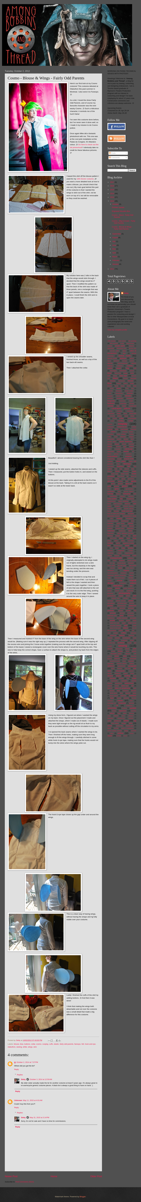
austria (130, 366)
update (133, 708)
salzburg (131, 635)
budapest (130, 398)
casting (119, 411)
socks (125, 658)
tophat (119, 698)
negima (126, 570)
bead (109, 373)
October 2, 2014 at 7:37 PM (27, 1062)
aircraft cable (114, 351)
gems (123, 479)
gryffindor (110, 491)
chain (119, 413)
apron (132, 358)
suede (121, 678)
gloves (120, 483)
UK (117, 706)
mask (134, 555)
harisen (122, 496)
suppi (134, 678)
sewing (19, 1047)
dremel (131, 444)
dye (124, 446)
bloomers (121, 381)
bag (127, 368)
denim (119, 439)
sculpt (129, 643)
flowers (126, 471)
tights (134, 693)
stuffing (127, 676)
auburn (119, 366)
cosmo (38, 1044)
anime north (124, 356)
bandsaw (123, 371)
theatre (133, 690)
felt (83, 1044)
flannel (127, 469)
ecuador (117, 449)
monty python (132, 560)
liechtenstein (118, 545)
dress (109, 446)
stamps (119, 668)
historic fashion (129, 506)
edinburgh (129, 449)
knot (124, 536)
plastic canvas (120, 601)
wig (135, 721)
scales (116, 640)
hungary (131, 513)
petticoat (130, 591)
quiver (128, 620)
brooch (109, 396)
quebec (121, 620)
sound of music (115, 661)
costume (110, 427)
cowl (116, 429)
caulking (130, 411)
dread (124, 444)
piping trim (115, 598)
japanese (110, 526)
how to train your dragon (116, 513)
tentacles (125, 690)
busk (131, 401)
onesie (109, 580)
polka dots (113, 608)
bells (132, 373)
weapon (130, 716)
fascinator (110, 466)
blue (21, 1044)
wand (116, 716)
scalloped (124, 640)
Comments (114, 158)
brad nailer (129, 391)
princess (131, 613)
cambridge (123, 403)
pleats (131, 601)
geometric (131, 479)
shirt (134, 649)
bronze (130, 393)
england (128, 456)
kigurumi (110, 533)
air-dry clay (132, 348)
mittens (121, 560)
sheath (109, 649)
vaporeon (122, 711)
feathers (120, 466)
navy (120, 568)
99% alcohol (114, 343)
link (135, 545)
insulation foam (112, 521)
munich (130, 563)
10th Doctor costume (85, 179)
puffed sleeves (122, 618)
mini (108, 560)
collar (33, 1044)
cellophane (110, 413)
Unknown (18, 1100)
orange (119, 580)
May (114, 249)
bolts (132, 383)
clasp (126, 416)
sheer (127, 649)
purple (112, 620)
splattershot (121, 666)
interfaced (124, 521)
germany (110, 481)
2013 (112, 197)
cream (113, 432)
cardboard (132, 406)
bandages (113, 371)
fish (121, 469)
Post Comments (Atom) (25, 1182)
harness (131, 496)
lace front (113, 538)
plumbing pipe (122, 603)
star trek (127, 668)
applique (123, 358)
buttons (27, 1044)
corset (130, 421)
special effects (121, 663)
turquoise (122, 703)
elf (133, 451)
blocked (133, 378)
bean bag (118, 373)
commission (132, 418)
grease (116, 486)
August (115, 237)
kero (130, 531)
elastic (56, 1044)
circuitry (112, 416)
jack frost (120, 523)
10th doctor (111, 341)
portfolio (110, 610)
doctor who (111, 441)
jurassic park (120, 528)
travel (120, 700)
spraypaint (132, 666)
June (114, 245)
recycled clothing (115, 625)
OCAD (130, 578)
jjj (15, 1062)
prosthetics (110, 618)
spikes (132, 663)
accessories (130, 343)
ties (121, 693)
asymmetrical (122, 363)
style (134, 676)
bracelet (110, 391)
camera (131, 403)
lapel (128, 538)
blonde (112, 381)
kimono (110, 536)
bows (119, 388)
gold (109, 486)
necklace (110, 570)
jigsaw (131, 526)
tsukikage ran (111, 703)
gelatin (117, 479)
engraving (110, 459)
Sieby (23, 1079)
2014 (112, 193)
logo (116, 548)
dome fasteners (126, 441)
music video (111, 565)
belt (108, 376)
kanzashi (130, 528)
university (111, 708)
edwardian (110, 451)
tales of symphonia (122, 688)
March (115, 257)
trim (131, 700)
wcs (123, 716)
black (115, 378)
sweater (124, 681)
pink (134, 596)
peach (109, 591)
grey (117, 488)
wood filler (119, 726)
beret (114, 376)
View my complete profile (117, 330)
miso (114, 560)
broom (119, 396)
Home (54, 1176)
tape (134, 688)
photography (124, 593)
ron (133, 630)
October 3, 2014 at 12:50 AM (41, 1079)
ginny (113, 483)
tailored (109, 688)
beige (125, 373)
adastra (131, 346)
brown (128, 396)
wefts (109, 721)
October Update (118, 207)
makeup (110, 553)
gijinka (133, 481)
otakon (133, 583)
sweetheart (118, 683)
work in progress (127, 728)
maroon (116, 555)
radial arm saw (114, 623)
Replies (20, 1075)
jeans (117, 526)
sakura (121, 635)
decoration (110, 439)
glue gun (129, 484)
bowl (111, 388)
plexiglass (110, 603)
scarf (132, 640)
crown (131, 434)
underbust (129, 705)
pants (117, 588)
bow (134, 386)
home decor (128, 508)
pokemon (132, 606)
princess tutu (112, 615)
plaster (125, 598)
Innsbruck (129, 518)
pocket (110, 606)
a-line (122, 343)
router (116, 633)
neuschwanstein (112, 573)
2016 (112, 186)
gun (119, 491)
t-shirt (117, 686)
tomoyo (123, 695)
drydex (118, 446)
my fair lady (122, 565)
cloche (115, 418)
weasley (110, 718)
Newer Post (11, 1176)
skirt (124, 656)
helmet (127, 503)
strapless (117, 673)
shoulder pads (116, 653)
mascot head (126, 555)
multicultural (121, 563)
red (125, 625)
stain (112, 668)
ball (135, 368)
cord (112, 421)
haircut (118, 494)
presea (112, 613)
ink (111, 518)
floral (117, 471)
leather (110, 543)
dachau (123, 436)
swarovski (114, 681)
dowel (109, 444)
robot (127, 630)
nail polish (132, 565)
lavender (131, 541)
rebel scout (132, 623)
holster (119, 508)
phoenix (110, 593)
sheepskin (119, 649)
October (115, 204)
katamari (110, 531)
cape (124, 406)
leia (108, 546)
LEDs (118, 543)
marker (109, 555)
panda (109, 588)
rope (108, 633)
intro (132, 521)
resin (134, 625)
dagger (131, 436)
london (130, 548)
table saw (124, 686)
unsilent (124, 708)
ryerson (133, 633)
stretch (110, 676)
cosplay (45, 1044)
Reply (16, 1069)
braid (109, 393)
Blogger (83, 1197)
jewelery (124, 526)
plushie (132, 603)
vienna (131, 713)
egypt (118, 451)
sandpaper (126, 638)
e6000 (131, 446)
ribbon (125, 628)
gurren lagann (128, 491)
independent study (129, 516)
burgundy (111, 401)
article (132, 361)
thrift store (113, 693)
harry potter (112, 499)
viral (108, 716)
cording (121, 421)
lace (134, 536)
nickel (132, 573)
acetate (109, 346)
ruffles (123, 633)
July (114, 241)
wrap (126, 731)
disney (126, 439)
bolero (126, 383)
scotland (121, 643)
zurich (125, 736)
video (124, 713)
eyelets (110, 461)
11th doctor (122, 341)
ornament (123, 583)
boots (122, 386)
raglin (123, 623)
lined (127, 546)
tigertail (128, 693)
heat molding (123, 501)
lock (111, 548)
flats (132, 469)
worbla (116, 728)
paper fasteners (129, 588)
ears (109, 449)
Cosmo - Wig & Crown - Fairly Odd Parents (123, 222)
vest (119, 713)
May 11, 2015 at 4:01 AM (32, 1100)
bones (109, 386)
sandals (109, 638)
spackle (131, 661)
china (125, 413)
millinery (130, 558)
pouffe (128, 610)
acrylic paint (120, 346)
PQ (135, 610)
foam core (124, 474)
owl (131, 586)
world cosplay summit (114, 731)
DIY (132, 439)
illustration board (113, 516)
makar (131, 550)
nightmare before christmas (116, 575)
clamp (119, 416)
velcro (112, 713)
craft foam (124, 429)
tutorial (131, 703)
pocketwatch (122, 605)
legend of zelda (128, 543)
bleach (125, 378)
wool (109, 728)
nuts (108, 578)
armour (116, 361)
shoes (120, 651)
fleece (109, 471)
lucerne (110, 550)
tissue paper (114, 695)
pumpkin (133, 618)
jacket (130, 523)
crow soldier (121, 434)
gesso (120, 481)
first (116, 469)
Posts (112, 153)
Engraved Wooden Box (121, 211)
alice (124, 351)
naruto (112, 568)
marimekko (129, 553)
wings (30, 1047)
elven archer (113, 454)
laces (121, 538)
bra (133, 388)
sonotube (133, 658)
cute (115, 436)
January (115, 264)
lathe (122, 541)
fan (118, 464)
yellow (120, 733)
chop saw (133, 413)
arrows (125, 361)
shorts (134, 651)
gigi (127, 481)
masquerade (116, 558)
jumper (109, 528)
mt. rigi (112, 563)
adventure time (121, 348)
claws (132, 416)
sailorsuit (113, 635)
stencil (131, 671)
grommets (129, 489)
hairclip (110, 494)
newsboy (123, 573)
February (116, 260)
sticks (109, 673)
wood (109, 726)
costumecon (122, 427)
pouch (120, 610)
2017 (112, 182)
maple (119, 553)
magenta (121, 550)
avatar (109, 368)
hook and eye (90, 1044)
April (114, 253)
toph (112, 698)
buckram (120, 398)
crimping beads (127, 432)
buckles (110, 398)
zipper (109, 736)
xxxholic (133, 731)
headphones (111, 501)
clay (108, 418)
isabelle (110, 523)
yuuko (131, 733)
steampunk (120, 671)
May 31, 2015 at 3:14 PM (39, 1117)
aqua (109, 361)
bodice (119, 383)
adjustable (110, 348)
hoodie (116, 511)
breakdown (119, 393)
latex (116, 541)
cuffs (51, 1044)
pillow (128, 596)
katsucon (122, 531)
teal (118, 690)
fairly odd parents (66, 1044)
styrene (113, 678)
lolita (123, 548)
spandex (110, 663)
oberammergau (119, 578)
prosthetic (131, 615)
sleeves (117, 658)
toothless (132, 695)
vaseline (133, 711)
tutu (108, 705)
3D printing (132, 341)
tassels (112, 690)
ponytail (131, 608)
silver (117, 656)
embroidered (112, 456)
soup (124, 661)
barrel (132, 371)
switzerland (129, 683)
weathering (121, 718)
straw (132, 673)
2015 (112, 190)
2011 (112, 269)
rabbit (134, 620)
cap (118, 406)
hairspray (126, 494)
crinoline (110, 434)
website (131, 718)
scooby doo (111, 643)
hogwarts (110, 508)
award (118, 368)
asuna (109, 363)
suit (128, 678)
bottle (128, 386)
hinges (117, 506)
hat (121, 499)
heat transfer (118, 503)
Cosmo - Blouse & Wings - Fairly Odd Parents (122, 228)
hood (109, 511)
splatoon (110, 666)
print (121, 615)
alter (124, 353)
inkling (119, 518)
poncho (122, 608)
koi (129, 536)
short (127, 651)
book (116, 386)
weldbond (117, 721)
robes (121, 630)
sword (109, 686)
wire (35, 1047)
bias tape (123, 376)
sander (117, 638)
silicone (128, 653)
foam (134, 471)
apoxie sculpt (112, 358)
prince (122, 613)
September (116, 234)
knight (118, 536)
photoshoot (111, 596)
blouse (16, 1044)
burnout (122, 401)
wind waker (115, 723)
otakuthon (11, 1047)
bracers (118, 391)
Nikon (131, 575)
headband (130, 499)
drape (117, 444)
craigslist (133, 429)
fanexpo (77, 1044)
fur (127, 476)
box (127, 388)
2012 (112, 201)
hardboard (113, 496)
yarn (111, 733)
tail (133, 686)
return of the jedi (115, 628)
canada (110, 406)
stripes (118, 676)
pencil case (119, 591)
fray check (121, 476)
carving (109, 411)
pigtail (121, 596)
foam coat (114, 474)
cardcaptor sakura (121, 408)
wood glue (130, 726)
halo (135, 494)
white (25, 1047)
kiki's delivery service (125, 533)
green (124, 486)
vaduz (114, 711)
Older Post (96, 1176)
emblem (129, 454)
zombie (118, 736)
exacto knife (128, 459)
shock (113, 651)
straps (125, 673)
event (119, 459)
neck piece (130, 568)
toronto (126, 698)
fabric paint (120, 461)
